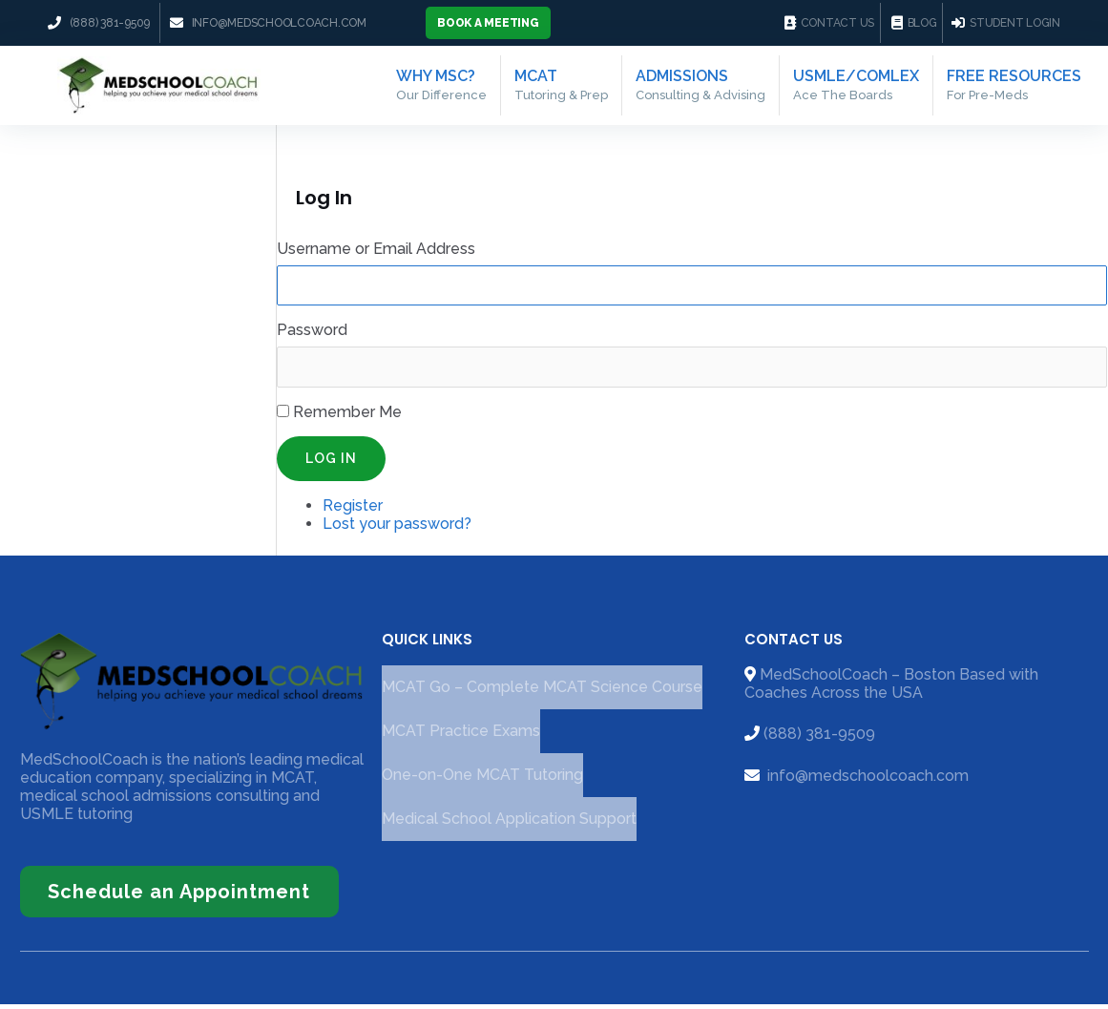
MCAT (559, 88)
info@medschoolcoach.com (866, 781)
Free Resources (1013, 88)
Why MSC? (439, 88)
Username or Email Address (376, 254)
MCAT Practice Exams (461, 737)
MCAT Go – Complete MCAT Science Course (542, 693)
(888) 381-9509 (819, 740)
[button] (488, 23)
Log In (331, 464)
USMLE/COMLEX (854, 88)
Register (353, 511)
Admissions (698, 88)
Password (312, 335)
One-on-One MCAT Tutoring (482, 781)
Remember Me (347, 418)
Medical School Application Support (509, 825)
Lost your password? (397, 529)
